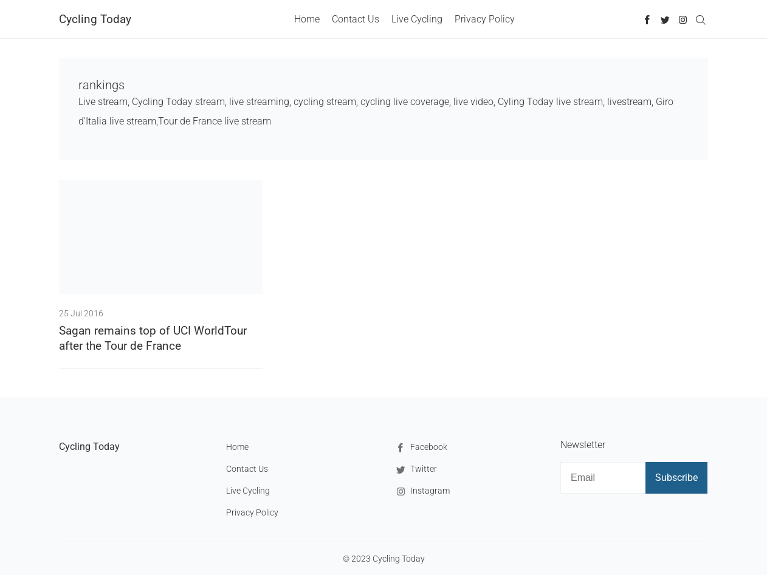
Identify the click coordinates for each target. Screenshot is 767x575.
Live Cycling (416, 19)
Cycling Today (95, 19)
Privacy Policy (485, 19)
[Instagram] (682, 19)
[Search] (700, 19)
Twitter (415, 469)
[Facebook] (647, 19)
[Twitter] (665, 19)
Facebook (420, 447)
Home (307, 19)
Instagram (421, 491)
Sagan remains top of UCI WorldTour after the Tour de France (153, 338)
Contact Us (355, 19)
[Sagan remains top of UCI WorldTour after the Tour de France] (161, 237)
